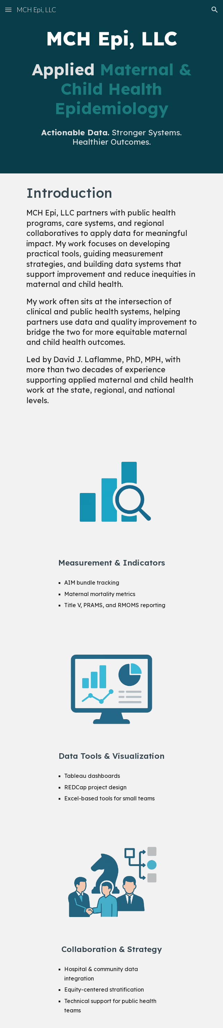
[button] (8, 9)
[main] (111, 38)
